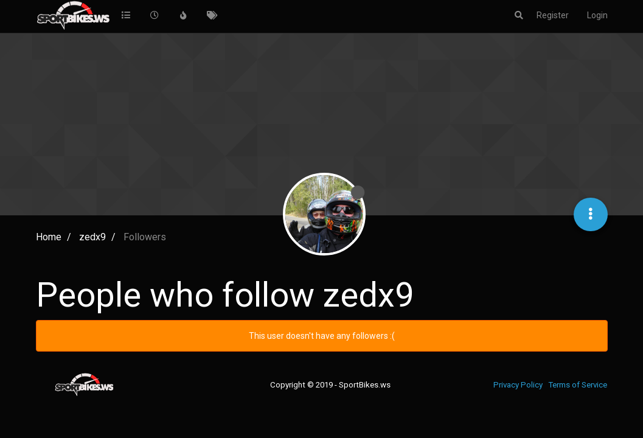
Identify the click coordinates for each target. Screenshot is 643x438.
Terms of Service (577, 384)
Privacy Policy (518, 384)
